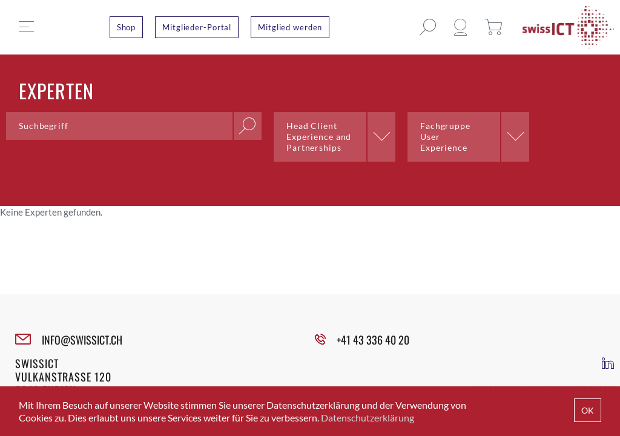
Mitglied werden (290, 27)
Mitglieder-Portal (196, 27)
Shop (126, 27)
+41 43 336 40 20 (373, 340)
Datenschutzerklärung (367, 417)
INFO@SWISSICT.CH (82, 340)
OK (587, 410)
